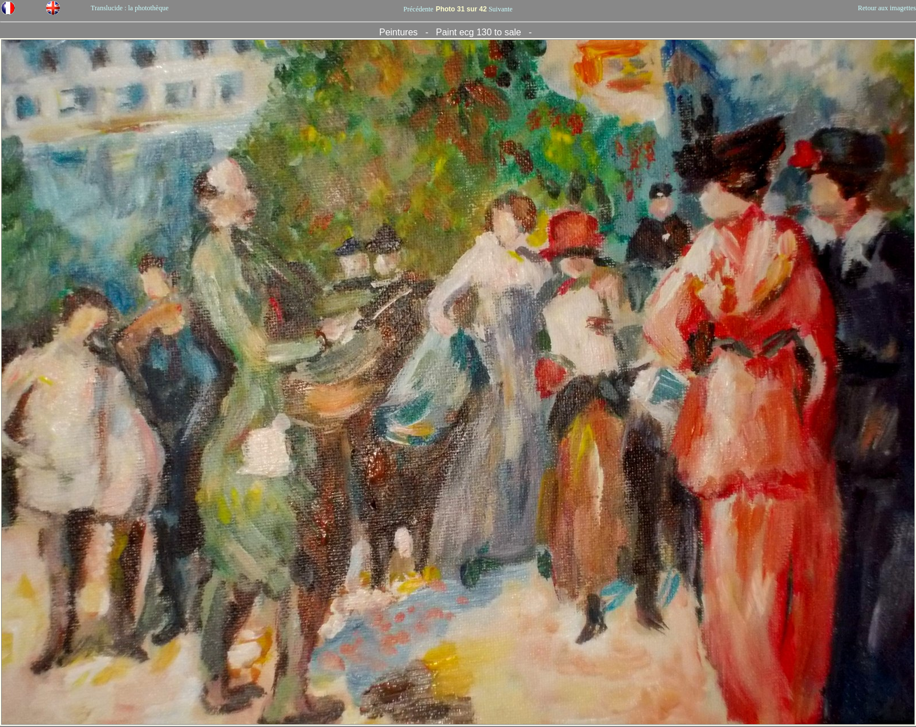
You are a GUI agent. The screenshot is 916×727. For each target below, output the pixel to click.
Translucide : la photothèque (130, 8)
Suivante (501, 9)
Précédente (418, 9)
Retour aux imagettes (887, 8)
